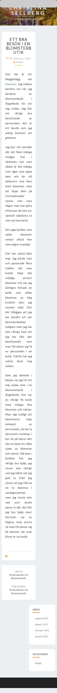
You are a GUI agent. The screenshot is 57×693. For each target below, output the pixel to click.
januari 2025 (41, 624)
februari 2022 (42, 630)
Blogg (38, 663)
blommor (11, 84)
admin (20, 62)
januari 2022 (41, 636)
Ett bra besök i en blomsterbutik (18, 575)
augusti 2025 (41, 618)
